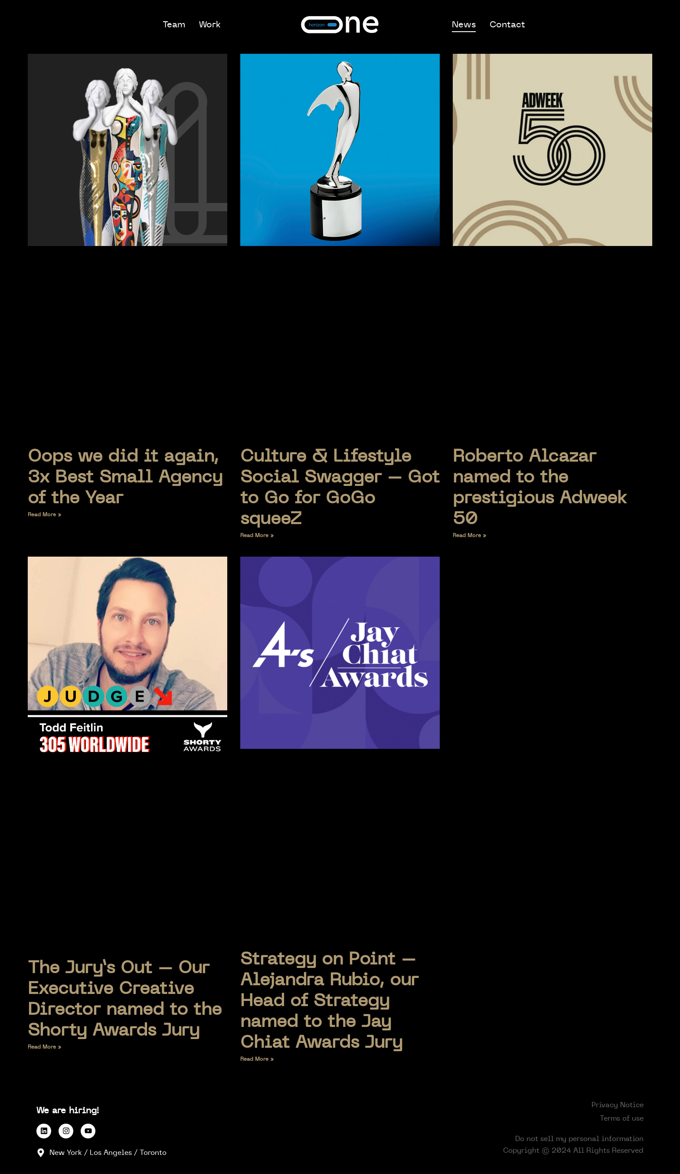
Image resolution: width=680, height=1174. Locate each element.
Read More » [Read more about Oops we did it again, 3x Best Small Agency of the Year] (45, 514)
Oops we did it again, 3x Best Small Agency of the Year (125, 477)
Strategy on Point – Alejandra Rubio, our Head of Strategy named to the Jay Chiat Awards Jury (329, 1001)
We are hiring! (67, 1110)
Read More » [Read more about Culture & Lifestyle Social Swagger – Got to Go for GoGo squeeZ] (257, 535)
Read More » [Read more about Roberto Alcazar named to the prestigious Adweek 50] (470, 535)
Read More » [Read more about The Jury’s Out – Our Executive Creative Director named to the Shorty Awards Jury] (45, 1046)
